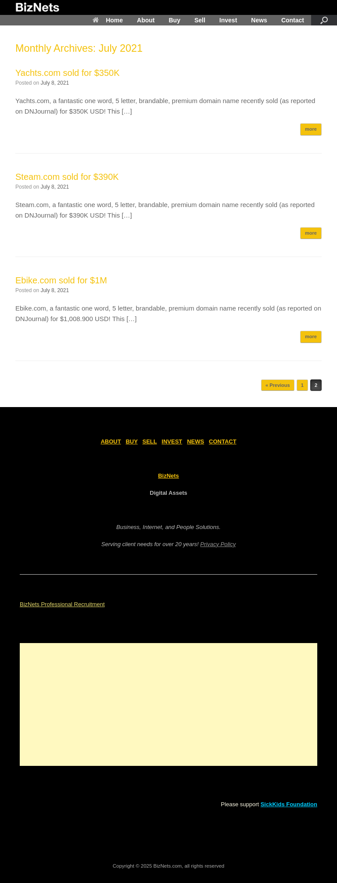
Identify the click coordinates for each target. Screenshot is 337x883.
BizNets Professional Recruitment (62, 604)
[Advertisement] (168, 704)
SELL (150, 441)
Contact (292, 20)
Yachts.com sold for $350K (67, 73)
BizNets (168, 475)
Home (108, 20)
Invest (228, 20)
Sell (199, 20)
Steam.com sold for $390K (67, 177)
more (311, 129)
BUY (131, 441)
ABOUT (110, 441)
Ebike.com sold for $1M (61, 280)
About (145, 20)
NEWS (195, 441)
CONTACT (223, 441)
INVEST (171, 441)
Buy (174, 20)
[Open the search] (324, 20)
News (259, 20)
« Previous (277, 385)
